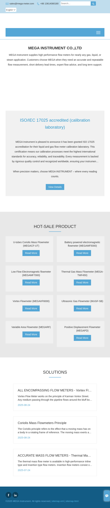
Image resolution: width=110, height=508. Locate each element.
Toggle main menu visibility (98, 31)
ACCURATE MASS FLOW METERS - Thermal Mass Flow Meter (62, 455)
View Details (55, 187)
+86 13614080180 (49, 3)
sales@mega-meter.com (22, 3)
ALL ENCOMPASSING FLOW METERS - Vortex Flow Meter (59, 390)
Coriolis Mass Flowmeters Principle (42, 423)
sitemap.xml (58, 501)
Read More (31, 253)
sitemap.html (72, 501)
